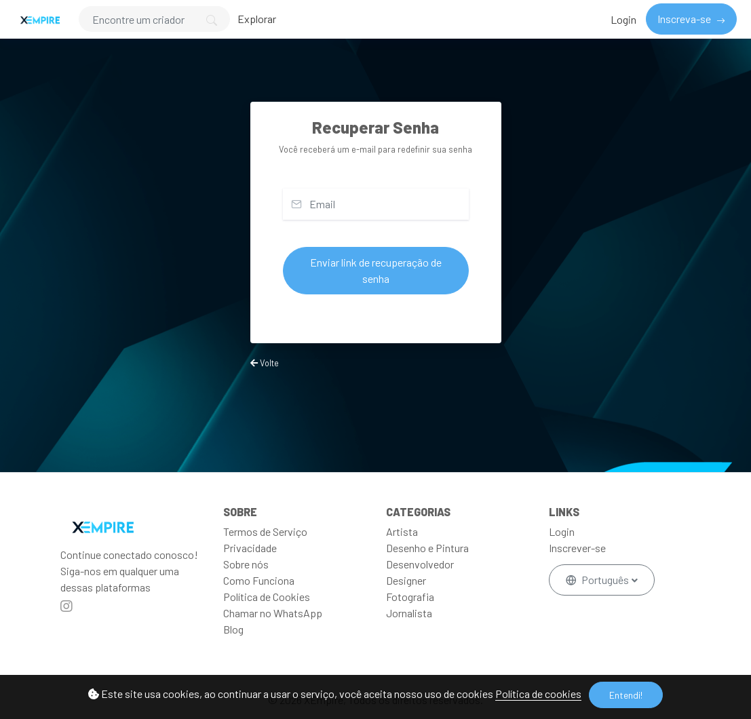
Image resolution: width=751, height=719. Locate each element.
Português (598, 579)
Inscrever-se (577, 547)
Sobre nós (246, 564)
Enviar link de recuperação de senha (376, 270)
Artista (402, 531)
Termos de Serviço (265, 531)
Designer (406, 580)
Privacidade (250, 547)
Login (623, 19)
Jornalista (409, 612)
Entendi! (625, 695)
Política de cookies (538, 693)
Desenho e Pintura (427, 547)
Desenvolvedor (420, 564)
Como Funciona (258, 580)
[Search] (154, 19)
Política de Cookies (266, 596)
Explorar (256, 18)
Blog (233, 629)
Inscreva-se (685, 18)
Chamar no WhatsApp (272, 612)
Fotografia (410, 596)
